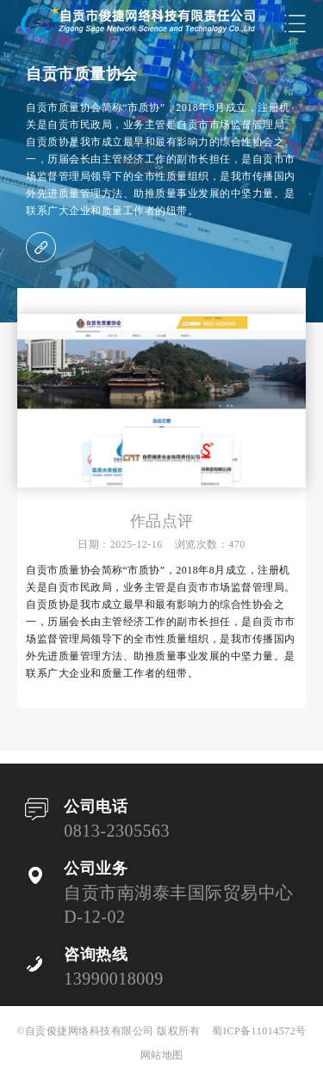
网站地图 (161, 1055)
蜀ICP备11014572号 (259, 1031)
